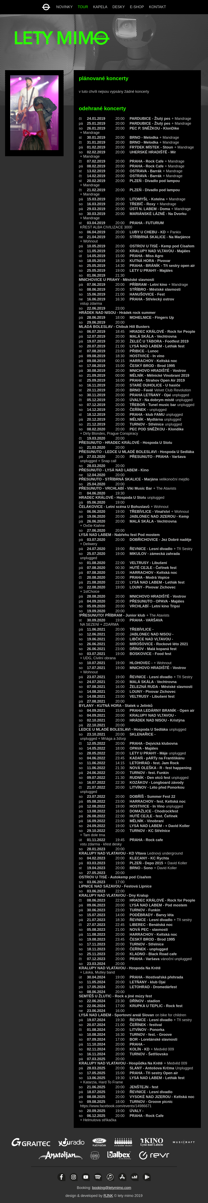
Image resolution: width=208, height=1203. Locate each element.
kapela (100, 7)
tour (83, 7)
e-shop (137, 7)
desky (119, 7)
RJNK (108, 1196)
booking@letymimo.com (111, 1188)
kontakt (157, 7)
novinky (64, 7)
